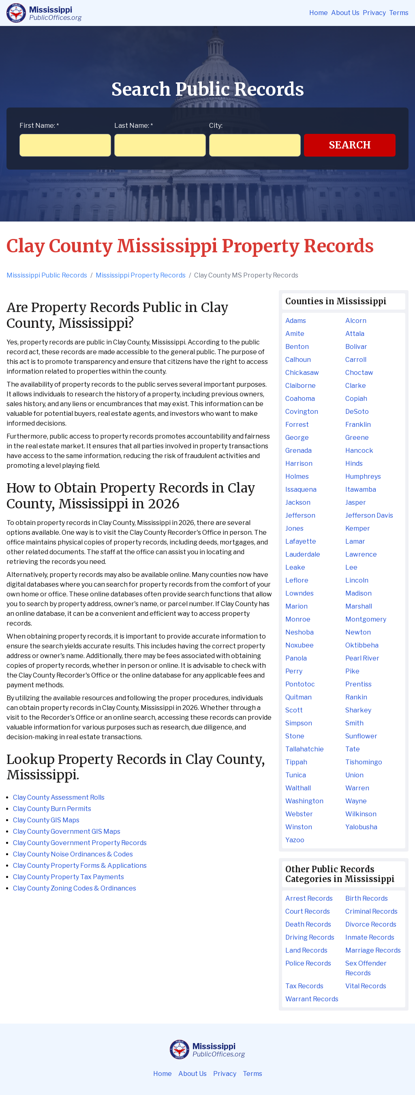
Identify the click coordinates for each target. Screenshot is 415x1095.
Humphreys (363, 476)
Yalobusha (361, 827)
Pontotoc (300, 684)
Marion (296, 606)
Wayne (356, 801)
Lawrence (361, 554)
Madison (358, 593)
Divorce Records (370, 924)
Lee (351, 567)
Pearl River (362, 658)
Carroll (355, 360)
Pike (352, 671)
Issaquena (301, 489)
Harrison (298, 463)
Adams (295, 321)
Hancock (359, 450)
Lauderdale (302, 554)
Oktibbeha (362, 645)
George (297, 437)
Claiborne (300, 385)
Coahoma (300, 398)
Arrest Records (309, 898)
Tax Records (304, 986)
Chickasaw (302, 372)
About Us (345, 13)
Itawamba (360, 489)
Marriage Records (373, 950)
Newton (358, 632)
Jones (294, 528)
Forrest (297, 424)
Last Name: (133, 125)
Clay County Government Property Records (80, 843)
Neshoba (299, 632)
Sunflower (361, 736)
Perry (293, 671)
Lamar (355, 541)
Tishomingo (363, 762)
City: (215, 125)
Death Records (308, 924)
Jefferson (300, 515)
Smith (354, 723)
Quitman (298, 697)
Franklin (358, 424)
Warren (357, 788)
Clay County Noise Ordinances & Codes (73, 854)
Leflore (296, 580)
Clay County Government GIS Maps (66, 831)
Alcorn (355, 321)
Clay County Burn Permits (52, 809)
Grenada (298, 450)
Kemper (357, 528)
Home (318, 13)
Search (350, 145)
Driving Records (309, 937)
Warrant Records (311, 999)
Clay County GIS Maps (46, 820)
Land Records (306, 950)
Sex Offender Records (366, 968)
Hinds (354, 463)
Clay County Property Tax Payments (68, 877)
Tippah (296, 762)
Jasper (355, 502)
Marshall (358, 606)
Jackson (297, 502)
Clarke (355, 385)
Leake (295, 567)
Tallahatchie (304, 749)
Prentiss (358, 684)
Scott (294, 710)
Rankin (356, 697)
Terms (399, 13)
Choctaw (359, 372)
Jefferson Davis (369, 515)
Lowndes (299, 593)
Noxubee (299, 645)
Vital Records (365, 986)
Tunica (295, 775)
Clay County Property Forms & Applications (80, 865)
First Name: (39, 125)
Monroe (297, 619)
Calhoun (298, 360)
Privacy (374, 13)
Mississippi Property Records (141, 275)
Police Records (308, 963)
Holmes (297, 476)
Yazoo (294, 840)
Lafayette (300, 541)
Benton (297, 347)
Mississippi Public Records (46, 275)
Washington (304, 801)
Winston (298, 827)
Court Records (307, 911)
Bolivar (356, 347)
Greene (357, 437)
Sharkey (358, 710)
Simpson (298, 723)
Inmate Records (369, 937)
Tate (352, 749)
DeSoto (357, 411)
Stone (294, 736)
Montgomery (365, 619)
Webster (299, 814)
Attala (354, 334)
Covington (301, 411)
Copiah (356, 398)
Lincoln (356, 580)
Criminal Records (371, 911)
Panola (296, 658)
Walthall (298, 788)
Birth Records (366, 898)
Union (354, 775)
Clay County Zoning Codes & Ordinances (74, 888)
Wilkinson (360, 814)
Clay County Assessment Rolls (59, 797)
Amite (294, 334)
